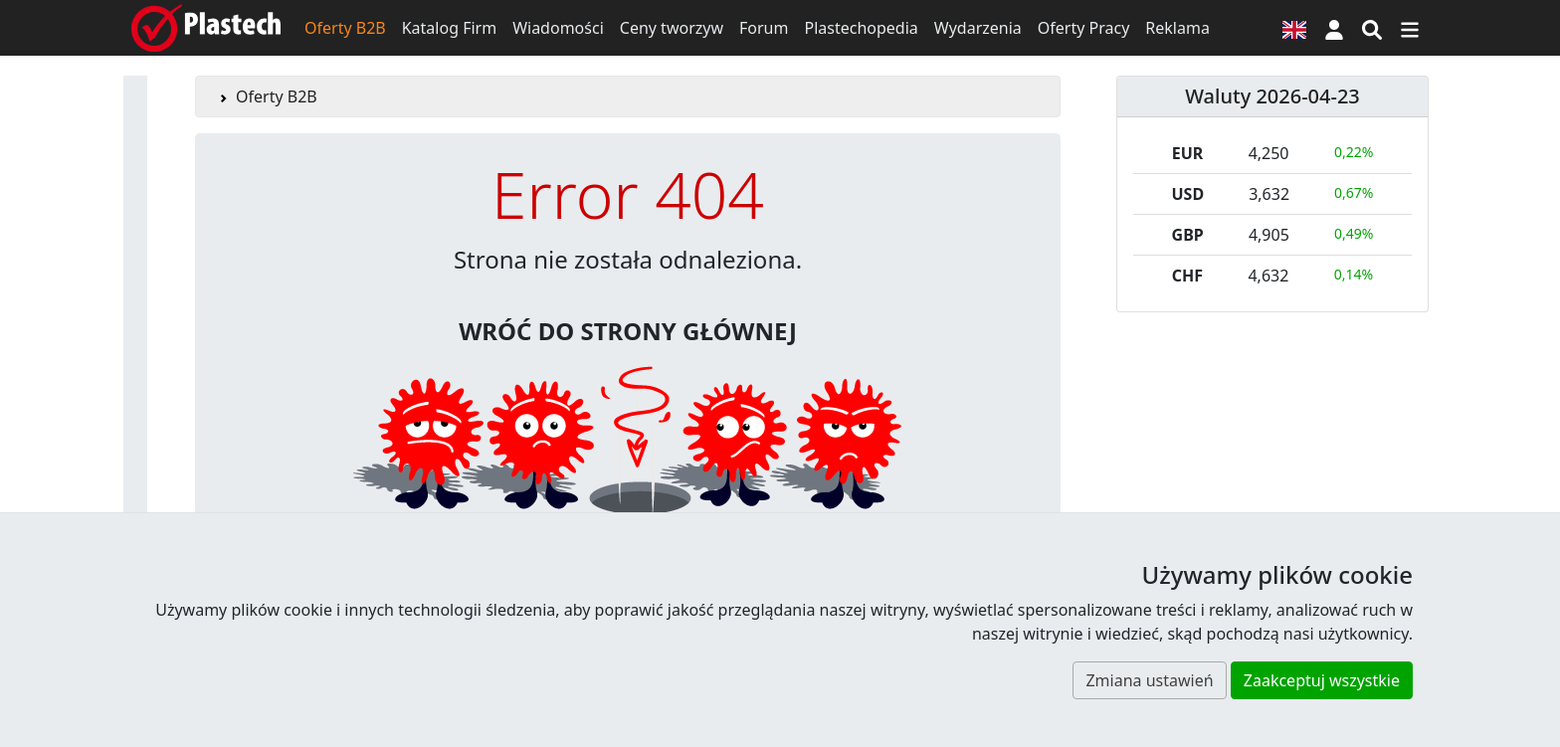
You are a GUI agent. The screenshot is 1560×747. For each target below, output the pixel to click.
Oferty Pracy (1084, 28)
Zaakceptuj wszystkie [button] (1322, 680)
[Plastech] (206, 28)
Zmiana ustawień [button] (1149, 680)
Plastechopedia (860, 28)
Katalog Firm (449, 28)
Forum (763, 28)
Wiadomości (558, 28)
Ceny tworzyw (671, 28)
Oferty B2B (345, 28)
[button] (1334, 28)
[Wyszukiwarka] (1372, 28)
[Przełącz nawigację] (1410, 28)
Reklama (1177, 28)
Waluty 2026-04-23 (1272, 96)
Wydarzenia (978, 28)
